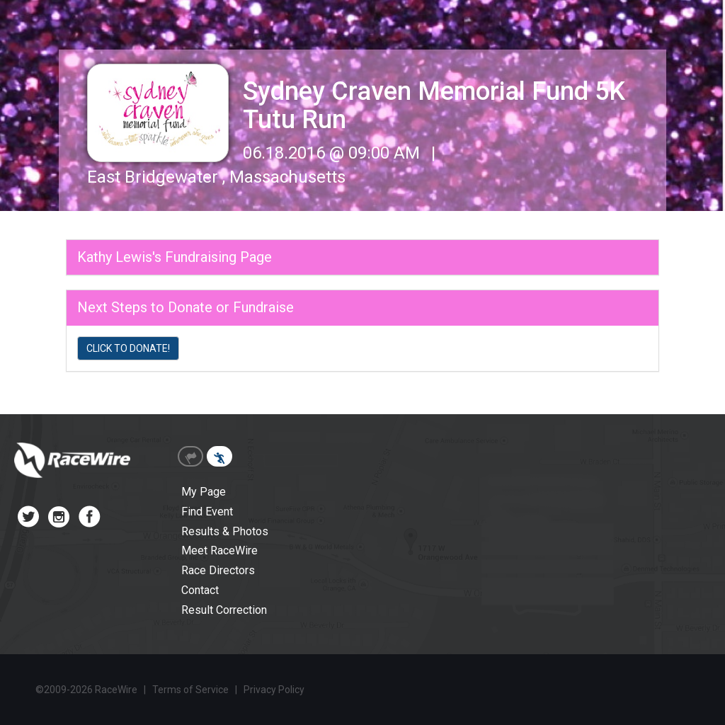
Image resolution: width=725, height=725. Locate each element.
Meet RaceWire (219, 550)
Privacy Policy (274, 689)
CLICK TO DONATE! (128, 348)
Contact (200, 590)
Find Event (207, 511)
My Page (203, 491)
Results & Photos (224, 531)
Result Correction (224, 610)
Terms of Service (190, 689)
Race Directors (218, 570)
